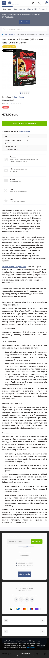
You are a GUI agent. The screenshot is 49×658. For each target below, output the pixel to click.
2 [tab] (22, 93)
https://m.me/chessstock (16, 599)
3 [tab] (24, 93)
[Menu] (4, 3)
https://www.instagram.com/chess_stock (21, 599)
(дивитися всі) (24, 131)
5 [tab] (28, 93)
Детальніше (9, 17)
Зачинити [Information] (24, 22)
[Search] (4, 29)
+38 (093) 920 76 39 (25, 563)
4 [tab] (26, 93)
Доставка (13, 157)
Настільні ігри (10, 34)
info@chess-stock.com (24, 604)
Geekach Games (17, 97)
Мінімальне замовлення (18, 169)
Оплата (12, 179)
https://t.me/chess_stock (32, 599)
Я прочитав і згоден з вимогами (24, 547)
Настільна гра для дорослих (14, 267)
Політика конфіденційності (26, 546)
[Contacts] (39, 3)
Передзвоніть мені (24, 568)
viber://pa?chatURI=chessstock (27, 599)
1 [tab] (20, 93)
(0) (10, 103)
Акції (11, 189)
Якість (12, 199)
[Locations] (33, 3)
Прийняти (25, 653)
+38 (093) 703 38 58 (25, 565)
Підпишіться (36, 541)
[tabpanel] (24, 67)
